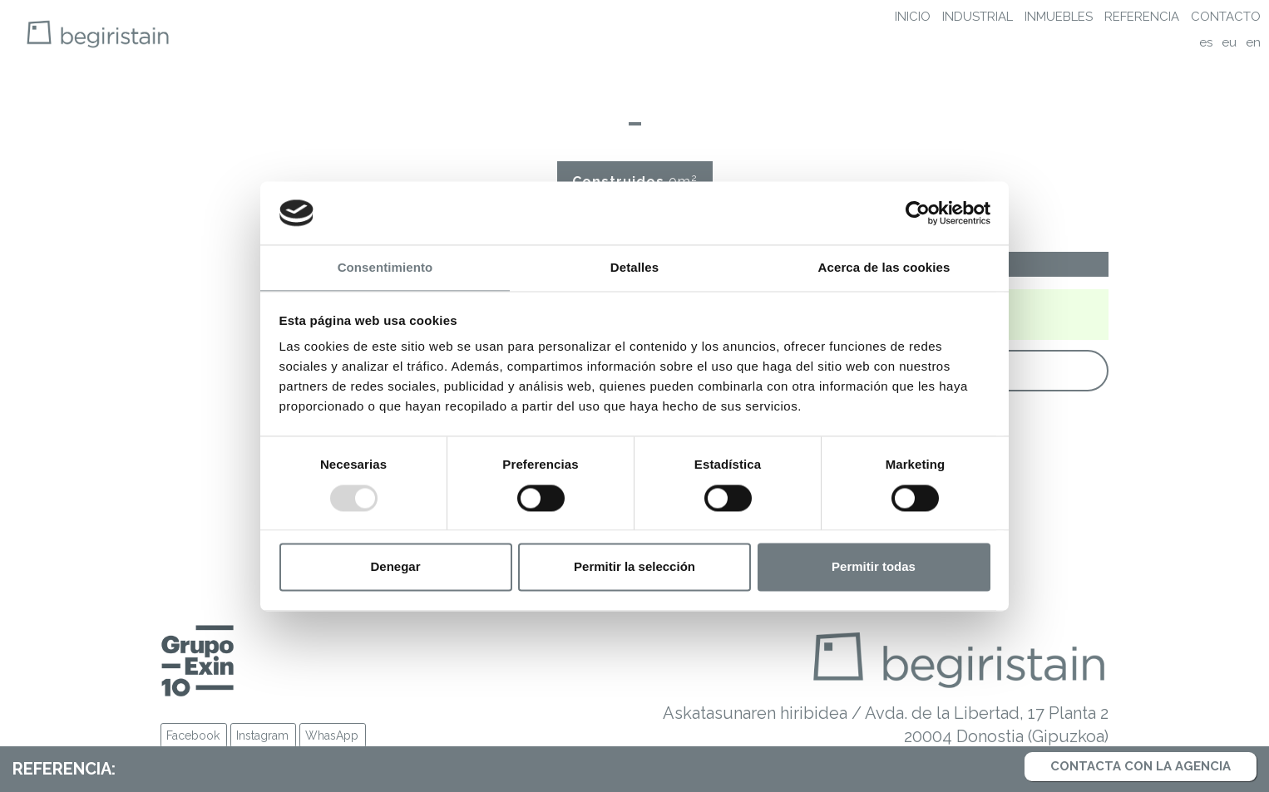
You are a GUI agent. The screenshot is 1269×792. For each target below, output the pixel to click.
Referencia (1141, 16)
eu (1229, 42)
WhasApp (331, 735)
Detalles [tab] (634, 268)
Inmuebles (1059, 16)
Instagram (262, 735)
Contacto (1226, 16)
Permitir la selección (634, 567)
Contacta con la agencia (1140, 766)
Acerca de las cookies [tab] (884, 268)
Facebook (193, 735)
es (1205, 42)
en (1253, 42)
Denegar (395, 567)
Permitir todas (874, 567)
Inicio (913, 16)
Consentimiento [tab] (385, 268)
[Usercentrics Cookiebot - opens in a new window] (917, 212)
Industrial (977, 16)
